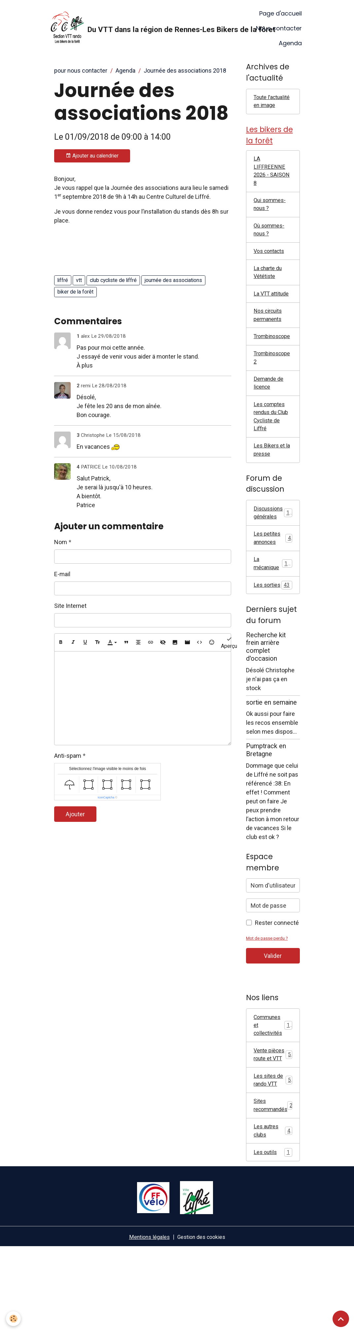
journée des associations (173, 280)
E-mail (62, 574)
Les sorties (273, 637)
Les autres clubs (273, 1214)
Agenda (290, 43)
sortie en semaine (271, 759)
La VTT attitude (264, 320)
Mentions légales (146, 1321)
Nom (60, 542)
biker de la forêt (75, 292)
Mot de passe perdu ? (269, 995)
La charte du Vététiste (270, 293)
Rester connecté (277, 979)
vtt (79, 280)
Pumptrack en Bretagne (266, 807)
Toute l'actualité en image (270, 106)
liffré (62, 280)
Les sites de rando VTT (273, 1160)
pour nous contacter (80, 70)
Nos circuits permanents (270, 347)
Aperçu (229, 642)
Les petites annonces (273, 583)
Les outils (273, 1237)
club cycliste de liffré (113, 280)
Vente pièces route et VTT (273, 1124)
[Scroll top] (341, 1319)
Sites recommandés (276, 1187)
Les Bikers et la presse (271, 492)
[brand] (144, 28)
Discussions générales (274, 556)
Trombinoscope (274, 370)
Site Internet (70, 605)
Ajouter (75, 814)
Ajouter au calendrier (92, 156)
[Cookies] (14, 1318)
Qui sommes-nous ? (271, 221)
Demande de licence (270, 420)
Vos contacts (271, 270)
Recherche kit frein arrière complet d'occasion (266, 703)
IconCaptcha (106, 797)
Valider (273, 1012)
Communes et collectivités (274, 1083)
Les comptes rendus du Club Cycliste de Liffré (271, 456)
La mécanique (273, 610)
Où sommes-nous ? (271, 248)
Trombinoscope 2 (274, 393)
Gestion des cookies (203, 1321)
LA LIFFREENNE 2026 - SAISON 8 (270, 185)
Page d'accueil (280, 13)
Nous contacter (279, 28)
